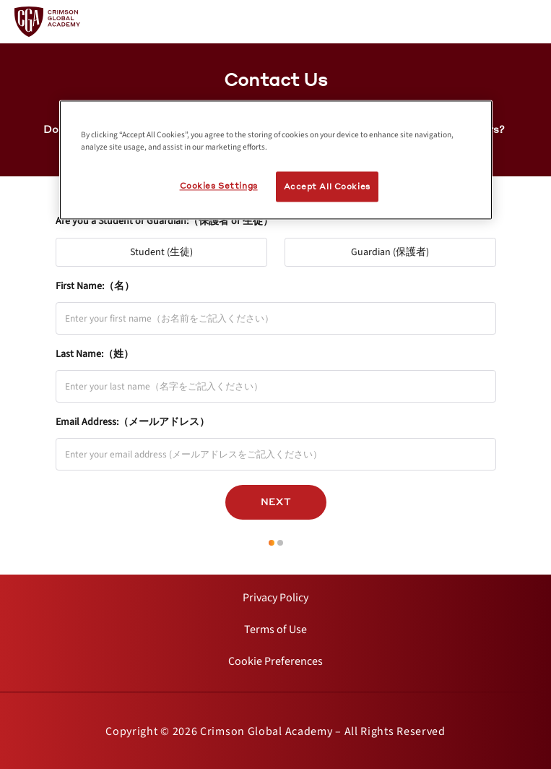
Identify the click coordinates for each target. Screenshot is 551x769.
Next (276, 502)
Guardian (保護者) (396, 248)
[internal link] (275, 597)
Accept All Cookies (327, 186)
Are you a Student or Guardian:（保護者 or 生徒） (164, 221)
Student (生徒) (168, 248)
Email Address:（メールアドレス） (132, 422)
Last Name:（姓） (95, 354)
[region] (276, 160)
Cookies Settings (219, 185)
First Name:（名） (95, 286)
